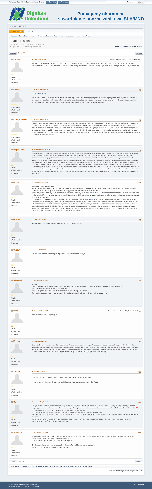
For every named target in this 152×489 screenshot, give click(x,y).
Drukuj (139, 53)
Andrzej (16, 372)
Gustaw (16, 219)
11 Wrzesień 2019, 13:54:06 (40, 89)
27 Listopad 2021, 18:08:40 (40, 182)
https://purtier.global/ (39, 93)
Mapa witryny (33, 484)
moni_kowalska (20, 120)
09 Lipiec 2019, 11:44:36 (39, 59)
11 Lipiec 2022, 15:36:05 (39, 219)
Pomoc (135, 484)
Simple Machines (23, 484)
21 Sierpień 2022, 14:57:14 (40, 311)
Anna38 (16, 59)
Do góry (13, 461)
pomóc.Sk (91, 199)
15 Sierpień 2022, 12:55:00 (40, 280)
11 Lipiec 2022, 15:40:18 (39, 250)
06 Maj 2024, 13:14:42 (38, 371)
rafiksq (16, 90)
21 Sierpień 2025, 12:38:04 (40, 432)
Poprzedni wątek (121, 46)
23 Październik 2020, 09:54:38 (41, 149)
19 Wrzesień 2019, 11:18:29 (40, 119)
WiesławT (17, 280)
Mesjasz (17, 341)
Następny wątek (135, 46)
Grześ (16, 182)
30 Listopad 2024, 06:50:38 (40, 402)
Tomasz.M (17, 432)
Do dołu (13, 53)
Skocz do (111, 471)
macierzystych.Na (96, 193)
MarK (15, 311)
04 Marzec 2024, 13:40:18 (39, 341)
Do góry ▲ (141, 484)
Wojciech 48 (18, 150)
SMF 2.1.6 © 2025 (13, 484)
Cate (15, 402)
